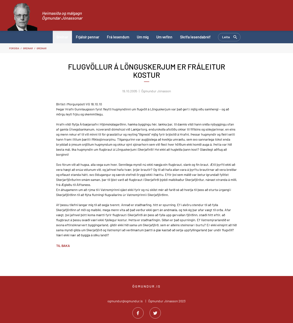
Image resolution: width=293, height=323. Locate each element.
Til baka (63, 246)
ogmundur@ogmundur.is (125, 301)
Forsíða (14, 48)
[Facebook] (138, 313)
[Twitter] (155, 313)
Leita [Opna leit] (226, 37)
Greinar (28, 48)
